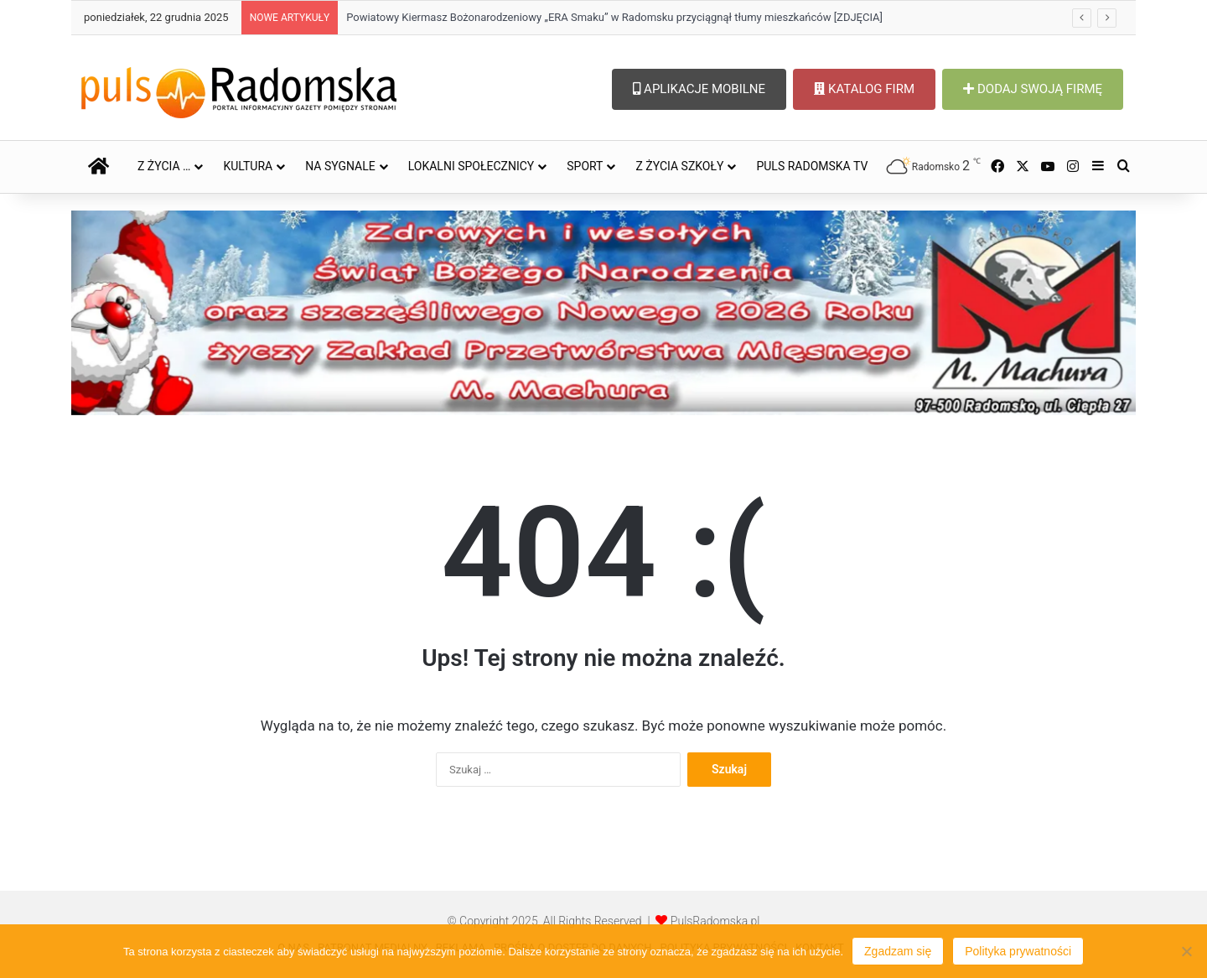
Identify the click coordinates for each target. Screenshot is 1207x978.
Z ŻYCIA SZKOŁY (679, 166)
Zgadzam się (897, 951)
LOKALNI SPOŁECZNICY (471, 166)
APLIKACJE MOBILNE (699, 88)
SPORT (585, 166)
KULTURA (247, 166)
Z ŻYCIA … (163, 166)
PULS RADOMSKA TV (812, 166)
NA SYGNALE (340, 166)
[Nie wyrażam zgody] (1186, 951)
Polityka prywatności (1018, 951)
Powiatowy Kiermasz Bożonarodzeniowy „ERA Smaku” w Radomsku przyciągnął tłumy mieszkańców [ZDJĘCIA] (614, 17)
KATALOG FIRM (864, 88)
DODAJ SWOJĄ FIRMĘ (1032, 88)
